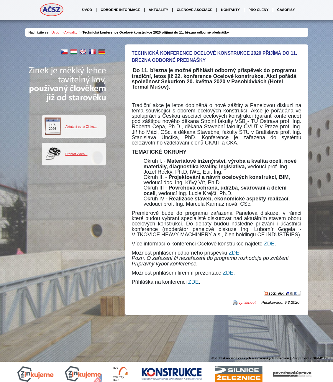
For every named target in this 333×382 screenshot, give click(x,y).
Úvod (55, 32)
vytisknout (247, 302)
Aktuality (70, 32)
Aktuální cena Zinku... (81, 126)
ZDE (269, 244)
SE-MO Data (322, 358)
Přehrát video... (76, 154)
